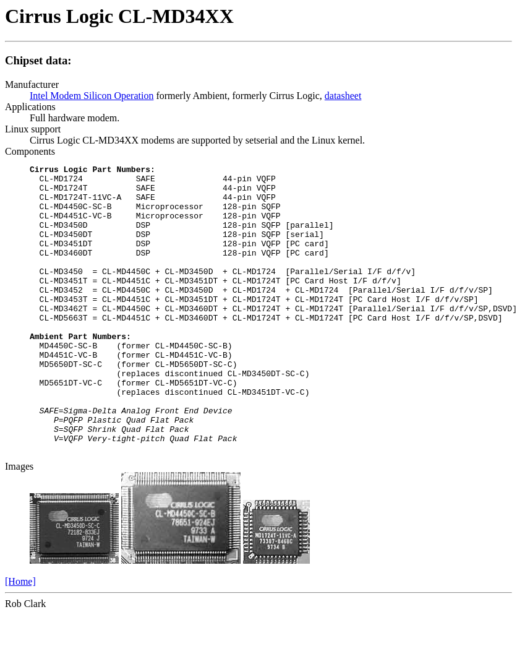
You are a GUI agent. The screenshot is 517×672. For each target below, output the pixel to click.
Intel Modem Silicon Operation (91, 95)
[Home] (20, 639)
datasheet (343, 95)
